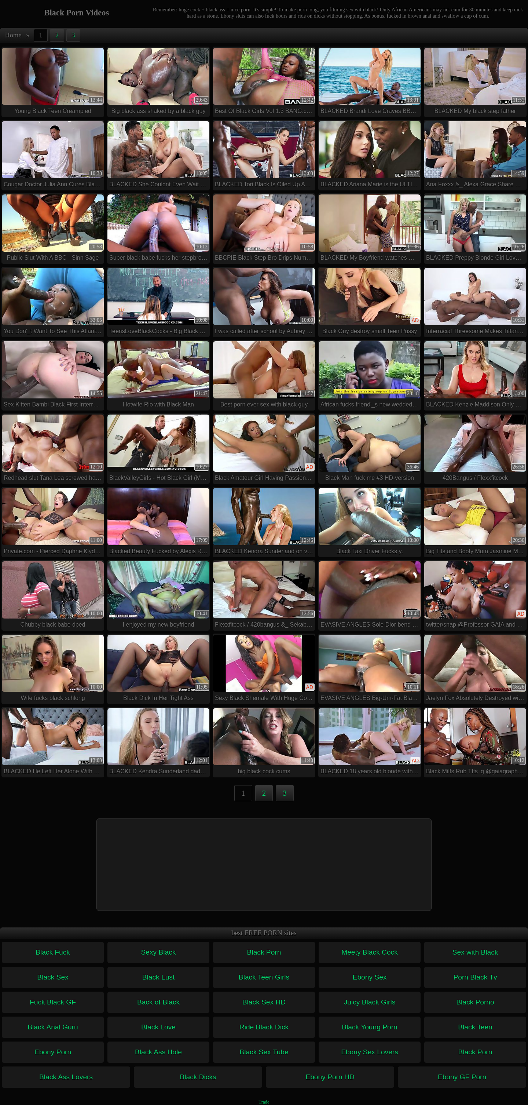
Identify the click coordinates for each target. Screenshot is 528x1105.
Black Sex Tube (263, 1052)
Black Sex (52, 977)
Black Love (158, 1027)
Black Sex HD (264, 1002)
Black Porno (475, 1002)
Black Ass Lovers (66, 1077)
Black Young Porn (369, 1027)
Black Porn (264, 952)
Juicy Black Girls (370, 1002)
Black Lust (158, 977)
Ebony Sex (370, 977)
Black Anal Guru (52, 1027)
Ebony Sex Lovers (369, 1052)
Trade (263, 1102)
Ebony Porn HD (329, 1077)
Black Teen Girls (264, 977)
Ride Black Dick (264, 1027)
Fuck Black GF (53, 1002)
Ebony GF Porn (462, 1077)
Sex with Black (475, 952)
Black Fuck (53, 952)
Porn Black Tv (475, 977)
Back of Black (158, 1002)
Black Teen (475, 1027)
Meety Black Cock (369, 952)
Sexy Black (158, 952)
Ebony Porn (52, 1052)
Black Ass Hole (158, 1052)
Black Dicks (198, 1077)
